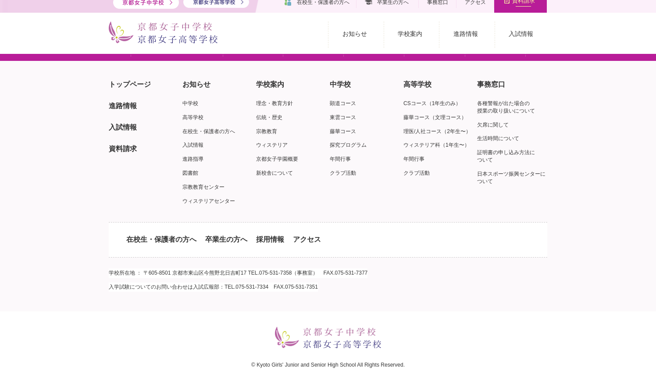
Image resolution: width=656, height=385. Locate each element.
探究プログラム (348, 145)
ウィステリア (272, 145)
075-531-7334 (251, 287)
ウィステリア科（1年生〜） (436, 145)
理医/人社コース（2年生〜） (437, 131)
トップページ (130, 84)
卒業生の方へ (226, 239)
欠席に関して (493, 125)
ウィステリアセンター (208, 201)
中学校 (190, 103)
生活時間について (498, 138)
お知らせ (196, 84)
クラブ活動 (343, 173)
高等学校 (192, 117)
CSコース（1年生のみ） (432, 103)
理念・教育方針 (274, 103)
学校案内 (270, 84)
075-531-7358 (275, 273)
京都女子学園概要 (277, 159)
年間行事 (340, 159)
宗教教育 (266, 131)
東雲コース (343, 117)
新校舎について (274, 173)
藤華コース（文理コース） (435, 117)
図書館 (190, 173)
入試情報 (123, 127)
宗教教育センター (203, 187)
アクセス (307, 239)
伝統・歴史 (269, 117)
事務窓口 (491, 84)
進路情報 (123, 105)
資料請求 (123, 148)
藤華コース (343, 131)
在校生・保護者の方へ (208, 131)
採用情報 (270, 239)
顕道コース (343, 103)
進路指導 (192, 159)
